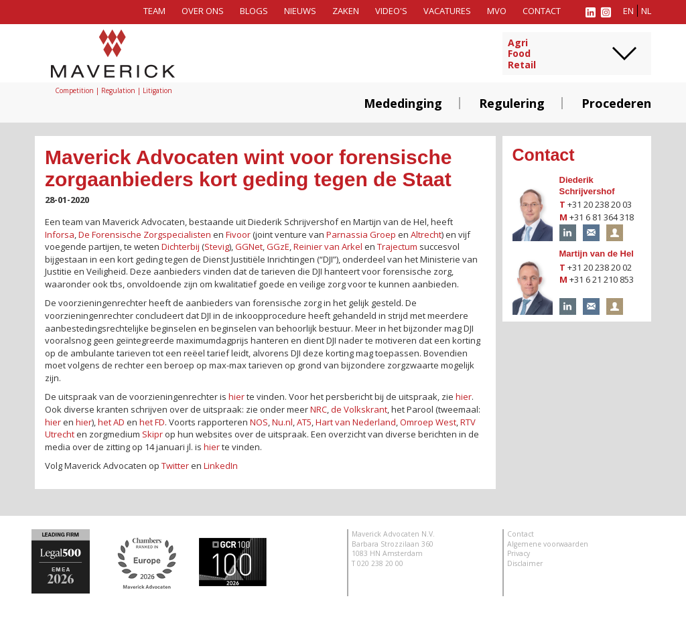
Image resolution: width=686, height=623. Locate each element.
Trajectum (397, 246)
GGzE (278, 246)
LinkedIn (221, 466)
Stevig (216, 246)
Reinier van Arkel (327, 246)
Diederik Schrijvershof (587, 185)
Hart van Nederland (356, 422)
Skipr (152, 434)
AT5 (304, 422)
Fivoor (238, 234)
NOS (259, 422)
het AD (111, 422)
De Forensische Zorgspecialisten (144, 234)
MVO (496, 11)
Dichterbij (180, 246)
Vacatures (447, 11)
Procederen (616, 103)
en (628, 11)
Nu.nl (282, 422)
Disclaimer (525, 563)
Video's (391, 11)
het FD (152, 422)
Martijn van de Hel (596, 254)
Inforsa (59, 234)
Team (154, 11)
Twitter (175, 466)
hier (236, 397)
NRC (318, 409)
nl (646, 11)
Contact (542, 11)
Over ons (203, 11)
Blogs (254, 11)
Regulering (512, 103)
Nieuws (300, 11)
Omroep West (428, 422)
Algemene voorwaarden (547, 544)
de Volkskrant (359, 409)
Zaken (345, 11)
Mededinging (403, 103)
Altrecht (426, 234)
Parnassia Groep (361, 234)
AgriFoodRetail (522, 54)
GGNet (249, 246)
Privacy (518, 553)
